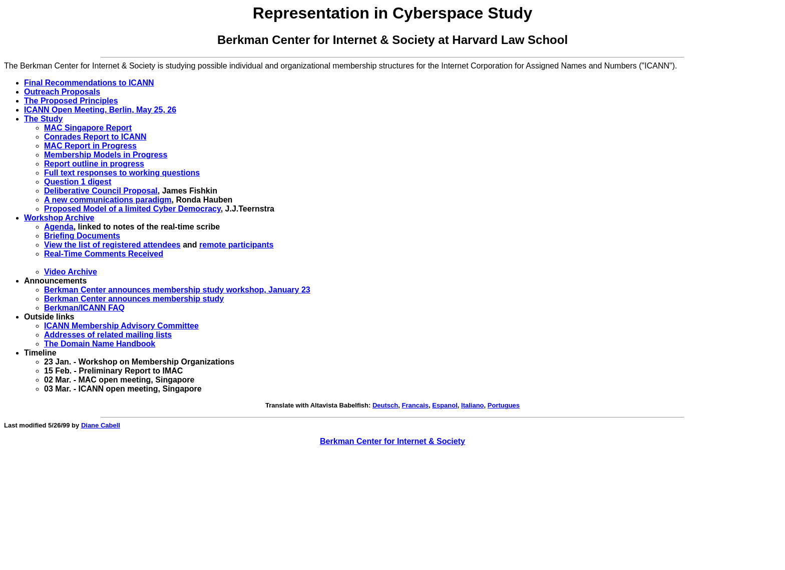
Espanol (445, 405)
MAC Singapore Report (88, 128)
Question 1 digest (77, 182)
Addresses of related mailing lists (108, 334)
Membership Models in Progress (105, 154)
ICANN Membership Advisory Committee (121, 326)
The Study (43, 118)
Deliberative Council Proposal (101, 190)
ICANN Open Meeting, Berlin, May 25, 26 (100, 110)
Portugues (504, 405)
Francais (415, 405)
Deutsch (385, 405)
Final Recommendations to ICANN (89, 82)
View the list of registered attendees (112, 244)
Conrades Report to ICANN (95, 136)
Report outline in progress (94, 164)
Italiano (472, 405)
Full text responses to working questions (122, 172)
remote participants (236, 244)
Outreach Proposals (62, 92)
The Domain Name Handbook (99, 344)
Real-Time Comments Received (103, 254)
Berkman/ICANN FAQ (84, 308)
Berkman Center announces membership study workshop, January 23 (177, 290)
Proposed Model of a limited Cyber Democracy (132, 208)
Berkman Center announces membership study (134, 298)
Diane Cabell (100, 425)
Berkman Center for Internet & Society (392, 441)
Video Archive (70, 272)
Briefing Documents (82, 236)
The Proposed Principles (71, 100)
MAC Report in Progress (90, 146)
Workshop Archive (59, 218)
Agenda (59, 226)
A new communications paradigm (108, 200)
